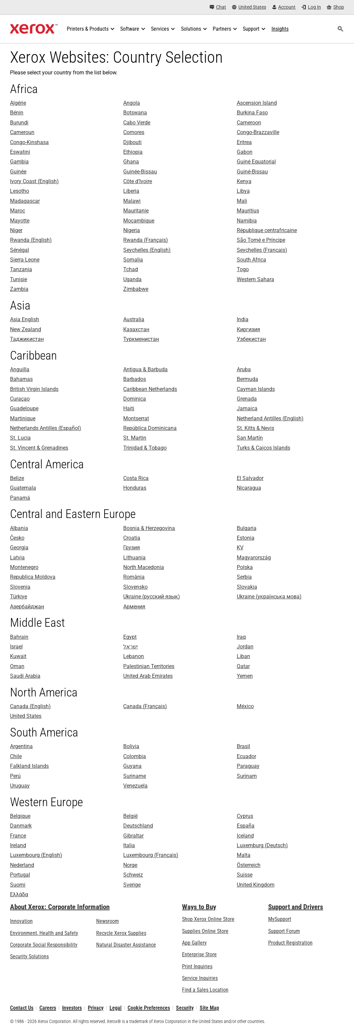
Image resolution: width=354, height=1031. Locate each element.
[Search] (340, 29)
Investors (72, 1008)
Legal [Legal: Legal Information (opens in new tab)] (116, 1008)
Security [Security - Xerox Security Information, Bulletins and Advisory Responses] (185, 1008)
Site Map (209, 1008)
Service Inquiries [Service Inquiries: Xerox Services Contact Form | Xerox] (200, 978)
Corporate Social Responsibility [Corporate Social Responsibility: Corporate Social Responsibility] (43, 945)
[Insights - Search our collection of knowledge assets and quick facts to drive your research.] (280, 29)
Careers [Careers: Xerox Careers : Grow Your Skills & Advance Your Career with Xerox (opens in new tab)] (47, 1008)
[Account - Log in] (284, 7)
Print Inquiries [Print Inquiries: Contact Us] (197, 966)
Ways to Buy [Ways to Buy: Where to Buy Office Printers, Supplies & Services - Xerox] (199, 907)
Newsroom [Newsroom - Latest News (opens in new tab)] (107, 921)
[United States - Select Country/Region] (249, 7)
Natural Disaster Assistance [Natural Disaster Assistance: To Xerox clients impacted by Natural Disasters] (126, 945)
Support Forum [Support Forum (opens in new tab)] (284, 931)
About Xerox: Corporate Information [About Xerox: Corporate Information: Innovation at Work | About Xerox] (60, 907)
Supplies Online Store (205, 931)
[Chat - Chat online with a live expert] (218, 7)
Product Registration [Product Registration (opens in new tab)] (290, 943)
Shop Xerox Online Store (208, 919)
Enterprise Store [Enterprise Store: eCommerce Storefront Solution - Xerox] (199, 954)
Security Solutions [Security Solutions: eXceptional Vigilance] (29, 956)
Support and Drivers (295, 907)
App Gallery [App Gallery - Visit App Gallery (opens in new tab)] (194, 943)
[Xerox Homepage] (34, 29)
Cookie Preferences (149, 1008)
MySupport (279, 919)
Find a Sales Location (205, 990)
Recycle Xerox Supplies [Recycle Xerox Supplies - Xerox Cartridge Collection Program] (121, 933)
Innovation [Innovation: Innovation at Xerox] (21, 921)
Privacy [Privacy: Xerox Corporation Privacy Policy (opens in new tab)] (96, 1008)
